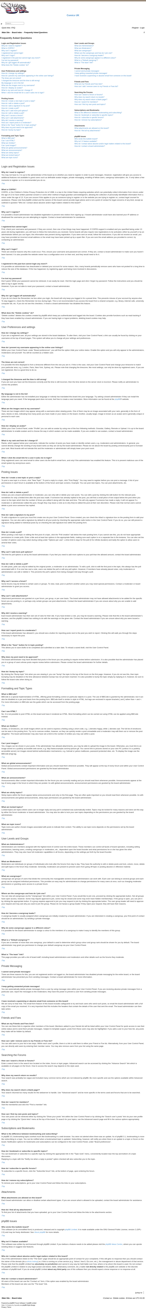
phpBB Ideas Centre (113, 1244)
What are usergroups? (83, 51)
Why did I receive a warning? (12, 120)
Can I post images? (8, 145)
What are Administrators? (84, 46)
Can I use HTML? (8, 141)
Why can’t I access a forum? (12, 115)
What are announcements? (11, 150)
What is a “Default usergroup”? (86, 60)
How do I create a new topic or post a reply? (18, 101)
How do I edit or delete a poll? (12, 113)
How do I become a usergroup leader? (89, 55)
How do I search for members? (86, 102)
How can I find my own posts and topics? (90, 104)
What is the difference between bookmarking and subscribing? (98, 113)
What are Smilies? (8, 143)
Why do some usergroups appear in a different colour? (95, 58)
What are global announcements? (14, 148)
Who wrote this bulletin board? (86, 139)
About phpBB (39, 1232)
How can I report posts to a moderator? (16, 123)
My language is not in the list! (12, 83)
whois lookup (32, 1261)
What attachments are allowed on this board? (91, 128)
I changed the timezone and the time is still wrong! (20, 81)
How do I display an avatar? (12, 88)
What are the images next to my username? (18, 85)
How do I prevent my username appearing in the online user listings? (27, 76)
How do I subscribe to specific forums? (89, 117)
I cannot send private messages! (86, 71)
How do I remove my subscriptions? (88, 120)
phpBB (117, 399)
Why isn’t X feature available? (85, 141)
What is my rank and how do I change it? (17, 90)
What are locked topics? (10, 155)
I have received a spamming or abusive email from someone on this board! (102, 76)
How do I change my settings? (13, 73)
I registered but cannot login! (12, 53)
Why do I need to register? (11, 46)
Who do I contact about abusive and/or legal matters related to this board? (102, 144)
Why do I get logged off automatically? (16, 63)
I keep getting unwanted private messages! (90, 73)
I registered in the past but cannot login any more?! (20, 58)
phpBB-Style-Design (28, 1305)
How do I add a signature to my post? (15, 106)
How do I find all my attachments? (87, 131)
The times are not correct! (11, 78)
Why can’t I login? (8, 55)
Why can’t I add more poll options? (14, 111)
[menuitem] (13, 28)
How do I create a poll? (10, 108)
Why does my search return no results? (89, 97)
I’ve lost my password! (9, 60)
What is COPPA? (8, 48)
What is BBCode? (8, 138)
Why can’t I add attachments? (12, 118)
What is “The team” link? (83, 63)
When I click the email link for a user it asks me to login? (22, 93)
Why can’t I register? (9, 51)
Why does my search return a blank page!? (90, 100)
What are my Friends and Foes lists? (88, 84)
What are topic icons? (9, 158)
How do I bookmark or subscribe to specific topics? (93, 115)
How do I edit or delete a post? (13, 103)
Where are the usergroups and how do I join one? (93, 53)
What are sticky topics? (10, 153)
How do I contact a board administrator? (89, 146)
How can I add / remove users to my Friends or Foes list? (96, 86)
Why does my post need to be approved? (17, 127)
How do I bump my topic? (11, 130)
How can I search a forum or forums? (88, 95)
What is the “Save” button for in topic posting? (18, 125)
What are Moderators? (83, 48)
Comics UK (73, 15)
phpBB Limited (71, 1229)
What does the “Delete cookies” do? (15, 65)
